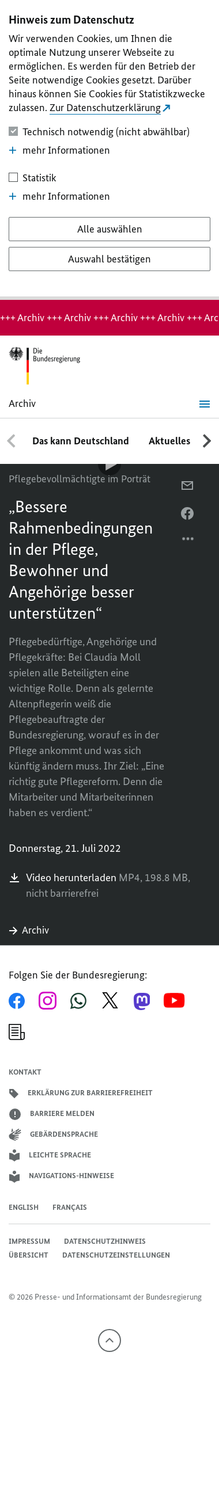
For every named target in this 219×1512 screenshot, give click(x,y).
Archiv (29, 930)
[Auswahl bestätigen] (110, 259)
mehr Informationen (59, 150)
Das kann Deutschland (80, 441)
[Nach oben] (109, 1340)
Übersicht (28, 1255)
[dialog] (109, 150)
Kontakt (25, 1072)
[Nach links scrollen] (11, 441)
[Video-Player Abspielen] (109, 463)
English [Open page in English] (24, 1207)
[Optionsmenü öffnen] (188, 542)
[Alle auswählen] (110, 229)
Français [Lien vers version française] (69, 1207)
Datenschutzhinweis (105, 1241)
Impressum (29, 1241)
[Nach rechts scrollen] (207, 441)
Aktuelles (169, 441)
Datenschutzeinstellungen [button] (116, 1255)
